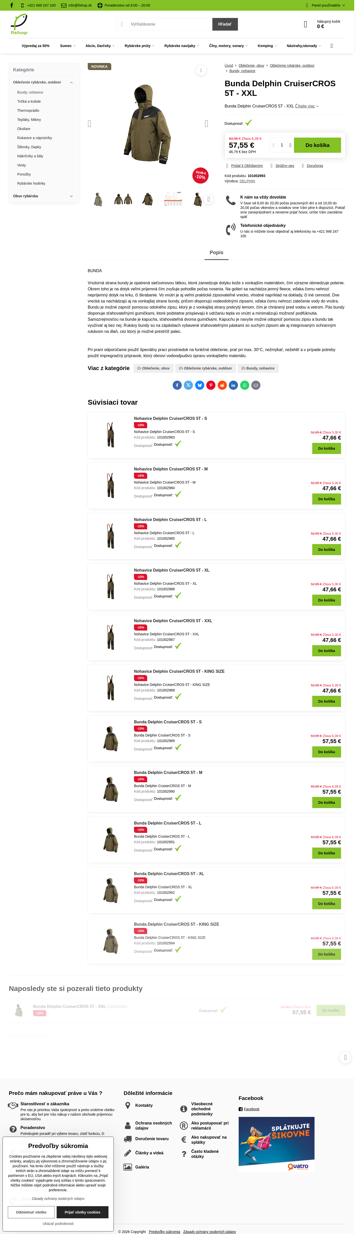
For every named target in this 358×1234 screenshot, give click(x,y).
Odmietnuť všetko (31, 1212)
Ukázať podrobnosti (58, 1224)
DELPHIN (247, 181)
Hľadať (225, 24)
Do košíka (318, 145)
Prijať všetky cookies (82, 1212)
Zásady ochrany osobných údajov (58, 1199)
